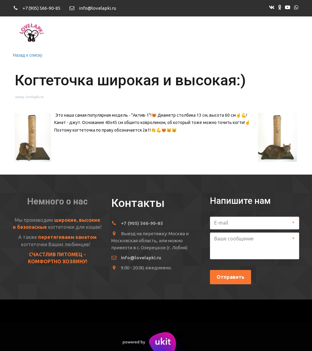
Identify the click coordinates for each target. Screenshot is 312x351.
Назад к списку (27, 55)
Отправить (230, 277)
